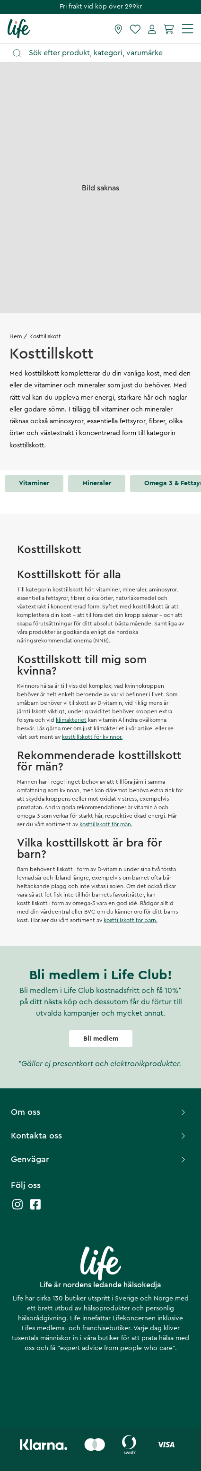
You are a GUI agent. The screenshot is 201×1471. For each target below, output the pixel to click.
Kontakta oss (99, 1135)
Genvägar (99, 1159)
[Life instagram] (17, 1209)
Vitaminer (34, 483)
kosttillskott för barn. (130, 920)
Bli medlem (100, 1038)
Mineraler (96, 483)
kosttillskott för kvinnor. (92, 737)
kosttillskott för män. (105, 824)
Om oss (99, 1112)
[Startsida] (19, 28)
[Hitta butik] (118, 28)
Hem (15, 336)
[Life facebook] (35, 1209)
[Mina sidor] (152, 28)
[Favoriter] (135, 28)
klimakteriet (71, 720)
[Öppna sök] (105, 53)
